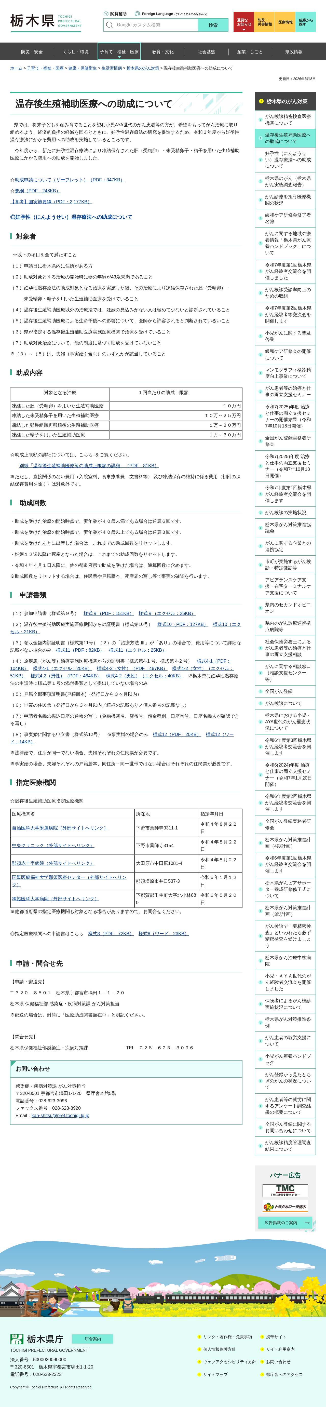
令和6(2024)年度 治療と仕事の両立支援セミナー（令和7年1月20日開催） (288, 774)
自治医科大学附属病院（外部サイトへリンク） (60, 827)
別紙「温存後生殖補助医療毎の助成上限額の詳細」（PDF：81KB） (89, 465)
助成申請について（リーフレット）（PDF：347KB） (70, 179)
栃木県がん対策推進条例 (288, 1022)
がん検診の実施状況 (285, 512)
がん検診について (283, 703)
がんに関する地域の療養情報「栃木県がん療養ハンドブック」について (288, 243)
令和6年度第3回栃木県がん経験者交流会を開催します (288, 747)
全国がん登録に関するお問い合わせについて (288, 1127)
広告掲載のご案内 (281, 1223)
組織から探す (306, 22)
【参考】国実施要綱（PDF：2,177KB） (51, 201)
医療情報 (285, 22)
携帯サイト (276, 1337)
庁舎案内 (93, 1339)
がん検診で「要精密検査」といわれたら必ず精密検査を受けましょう (288, 936)
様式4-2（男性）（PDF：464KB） (66, 675)
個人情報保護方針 (219, 1349)
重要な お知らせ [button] (244, 22)
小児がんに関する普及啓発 (288, 336)
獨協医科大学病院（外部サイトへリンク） (55, 898)
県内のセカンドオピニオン (288, 608)
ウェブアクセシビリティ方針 (229, 1362)
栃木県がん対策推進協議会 (288, 527)
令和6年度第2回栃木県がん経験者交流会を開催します (288, 803)
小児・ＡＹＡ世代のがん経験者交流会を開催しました (288, 982)
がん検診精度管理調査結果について (288, 1145)
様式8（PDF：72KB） (111, 933)
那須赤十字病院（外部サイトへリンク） (53, 863)
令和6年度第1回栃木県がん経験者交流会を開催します (288, 864)
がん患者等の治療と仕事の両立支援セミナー (288, 391)
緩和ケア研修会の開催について (288, 354)
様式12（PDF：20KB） (177, 734)
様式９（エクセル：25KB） (167, 613)
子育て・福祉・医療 (45, 68)
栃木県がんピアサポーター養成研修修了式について (288, 889)
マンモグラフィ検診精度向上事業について (288, 373)
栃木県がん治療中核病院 (288, 961)
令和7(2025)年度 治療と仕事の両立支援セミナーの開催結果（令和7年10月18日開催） (288, 416)
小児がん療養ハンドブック (288, 1059)
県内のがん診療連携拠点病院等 (288, 626)
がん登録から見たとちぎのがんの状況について (288, 1081)
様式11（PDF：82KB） (80, 650)
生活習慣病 (112, 68)
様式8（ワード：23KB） (164, 933)
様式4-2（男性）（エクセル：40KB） (144, 675)
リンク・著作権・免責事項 (227, 1337)
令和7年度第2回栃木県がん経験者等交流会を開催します (288, 314)
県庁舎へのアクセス (284, 1374)
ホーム (16, 68)
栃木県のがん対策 (143, 68)
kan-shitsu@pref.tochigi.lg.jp (60, 1115)
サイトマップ (215, 1374)
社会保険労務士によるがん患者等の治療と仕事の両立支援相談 (288, 648)
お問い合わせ (278, 1362)
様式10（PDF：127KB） (182, 624)
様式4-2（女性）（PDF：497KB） (132, 668)
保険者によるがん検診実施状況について (288, 1004)
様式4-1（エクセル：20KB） (62, 668)
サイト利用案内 (280, 1349)
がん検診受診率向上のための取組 (288, 293)
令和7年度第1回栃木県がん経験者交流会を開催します (288, 494)
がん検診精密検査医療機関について (288, 119)
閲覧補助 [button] (118, 14)
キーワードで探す (109, 25)
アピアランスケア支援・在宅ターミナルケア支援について (288, 586)
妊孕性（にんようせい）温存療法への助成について (288, 160)
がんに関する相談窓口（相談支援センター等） (288, 673)
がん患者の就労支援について (288, 1041)
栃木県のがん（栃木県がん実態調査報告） (288, 181)
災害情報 (265, 22)
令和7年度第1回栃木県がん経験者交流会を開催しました (288, 271)
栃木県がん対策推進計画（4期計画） (288, 843)
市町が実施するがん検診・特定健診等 (288, 564)
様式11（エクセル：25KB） (138, 650)
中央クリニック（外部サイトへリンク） (53, 845)
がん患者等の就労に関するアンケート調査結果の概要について (288, 1106)
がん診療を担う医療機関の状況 (288, 200)
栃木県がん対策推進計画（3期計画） (288, 911)
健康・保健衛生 (82, 68)
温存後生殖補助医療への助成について (288, 138)
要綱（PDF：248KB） (38, 190)
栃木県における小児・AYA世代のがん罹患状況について (288, 722)
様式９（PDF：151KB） (109, 613)
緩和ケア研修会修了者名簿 (288, 218)
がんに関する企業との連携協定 (288, 546)
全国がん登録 (279, 691)
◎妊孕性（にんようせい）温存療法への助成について (71, 217)
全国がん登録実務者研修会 (288, 441)
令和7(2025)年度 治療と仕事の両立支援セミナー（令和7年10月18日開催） (288, 466)
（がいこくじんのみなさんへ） (175, 14)
